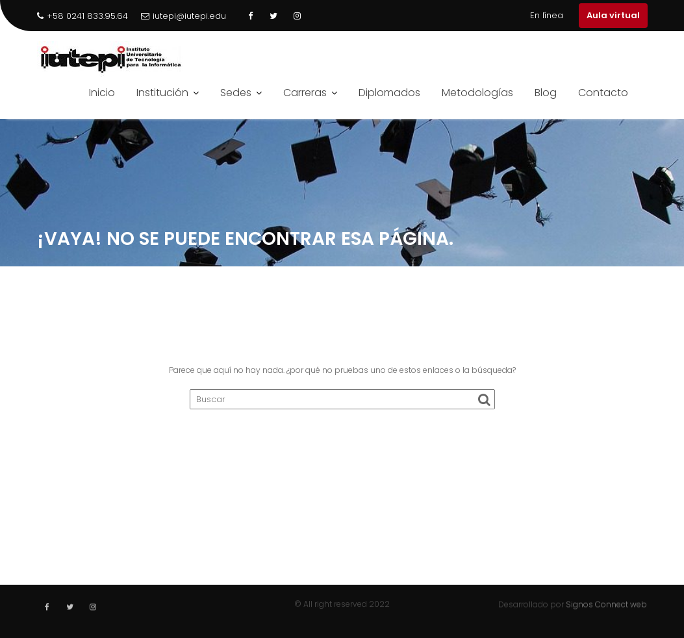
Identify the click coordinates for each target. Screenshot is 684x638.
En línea (546, 15)
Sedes (235, 92)
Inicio (102, 92)
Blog (546, 92)
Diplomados (389, 92)
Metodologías (477, 92)
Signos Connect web (606, 603)
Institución (162, 92)
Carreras (305, 92)
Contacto (603, 92)
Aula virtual (613, 15)
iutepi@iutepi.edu (183, 16)
